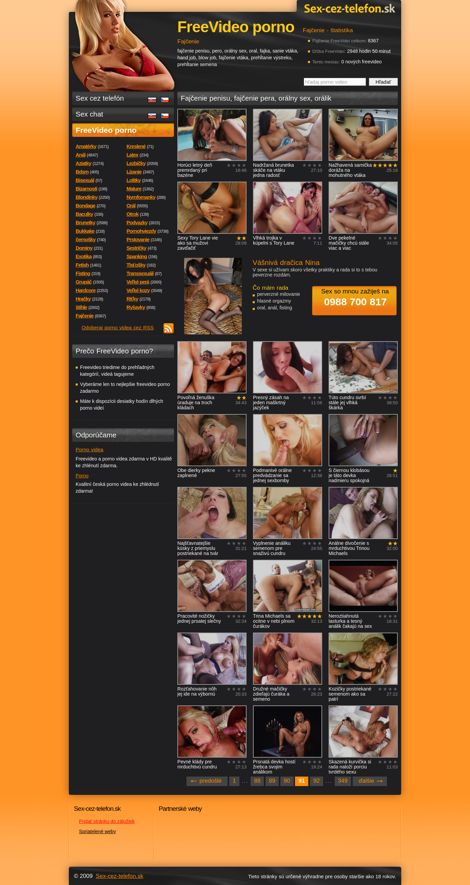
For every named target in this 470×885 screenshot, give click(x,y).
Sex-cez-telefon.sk (348, 8)
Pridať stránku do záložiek (107, 821)
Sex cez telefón (100, 98)
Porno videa (89, 449)
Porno (82, 475)
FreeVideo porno (106, 130)
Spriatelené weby (97, 831)
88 (257, 781)
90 (287, 781)
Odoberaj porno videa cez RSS (118, 327)
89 (272, 781)
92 (316, 781)
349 (343, 781)
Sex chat (89, 114)
